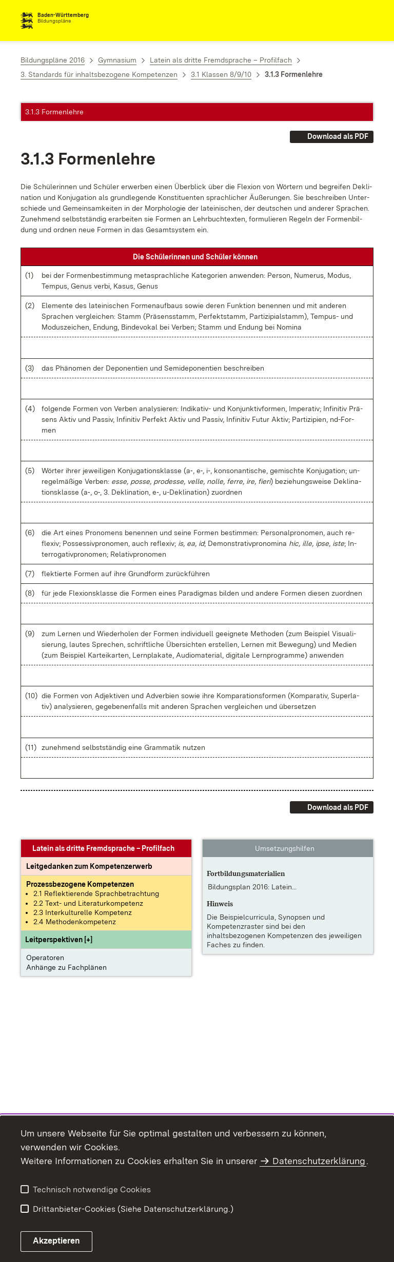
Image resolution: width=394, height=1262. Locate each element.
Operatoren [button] (45, 957)
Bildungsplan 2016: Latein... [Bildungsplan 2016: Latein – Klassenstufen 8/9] (252, 887)
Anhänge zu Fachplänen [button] (66, 967)
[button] (58, 939)
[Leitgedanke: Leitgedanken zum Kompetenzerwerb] (89, 866)
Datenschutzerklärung (318, 1160)
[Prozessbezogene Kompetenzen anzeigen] (80, 884)
